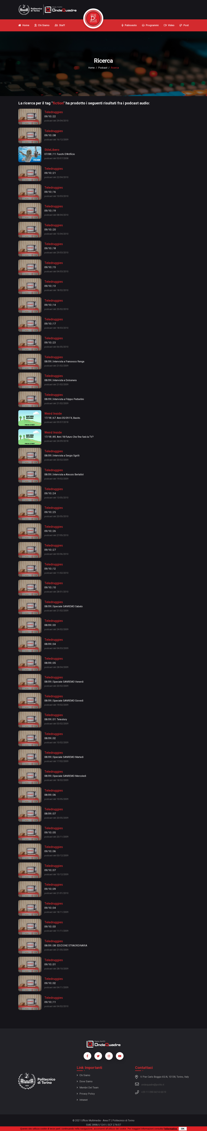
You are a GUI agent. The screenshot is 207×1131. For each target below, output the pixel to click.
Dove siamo (85, 1081)
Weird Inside (53, 413)
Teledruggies (53, 112)
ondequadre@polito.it (149, 1084)
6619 (163, 1092)
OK (183, 1128)
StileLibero (51, 150)
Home (91, 67)
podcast (102, 67)
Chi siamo (83, 1075)
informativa (170, 1128)
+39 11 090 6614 (150, 1092)
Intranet (82, 1099)
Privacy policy (86, 1093)
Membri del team (88, 1087)
